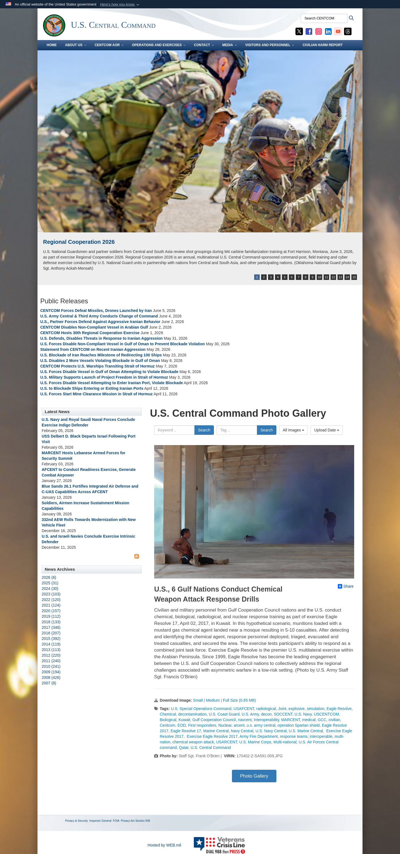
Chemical (168, 714)
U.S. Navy (303, 714)
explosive (297, 708)
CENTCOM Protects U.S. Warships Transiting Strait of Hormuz (97, 366)
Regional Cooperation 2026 (79, 242)
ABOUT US (75, 45)
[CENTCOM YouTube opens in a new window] (338, 31)
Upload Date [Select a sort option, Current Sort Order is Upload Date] (326, 430)
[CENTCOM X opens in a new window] (299, 31)
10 (319, 277)
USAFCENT (244, 708)
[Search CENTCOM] (324, 18)
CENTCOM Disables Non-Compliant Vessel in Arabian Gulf (94, 327)
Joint (282, 708)
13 (340, 277)
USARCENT (226, 742)
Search (204, 430)
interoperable (321, 736)
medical (309, 720)
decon (266, 714)
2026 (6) (49, 577)
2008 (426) (51, 677)
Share (346, 586)
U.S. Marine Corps (255, 742)
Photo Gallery (254, 776)
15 (354, 277)
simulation (315, 708)
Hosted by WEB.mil (164, 845)
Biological (168, 720)
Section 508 (142, 820)
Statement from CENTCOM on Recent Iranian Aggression (93, 349)
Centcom (167, 725)
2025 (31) (50, 583)
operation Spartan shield (299, 725)
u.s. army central (261, 725)
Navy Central (242, 731)
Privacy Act (127, 820)
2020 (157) (51, 611)
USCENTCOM (326, 714)
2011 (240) (51, 661)
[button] (120, 4)
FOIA (116, 820)
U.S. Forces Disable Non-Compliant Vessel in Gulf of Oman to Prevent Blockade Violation (122, 344)
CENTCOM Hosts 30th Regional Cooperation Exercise (89, 333)
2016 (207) (51, 633)
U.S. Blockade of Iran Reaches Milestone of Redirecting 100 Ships (101, 355)
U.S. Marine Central (306, 731)
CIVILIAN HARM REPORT (322, 45)
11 (326, 277)
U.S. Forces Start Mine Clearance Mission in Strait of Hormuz (96, 394)
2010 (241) (51, 666)
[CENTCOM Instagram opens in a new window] (318, 31)
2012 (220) (51, 655)
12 (333, 277)
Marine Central (216, 731)
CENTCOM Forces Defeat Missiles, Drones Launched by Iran (96, 310)
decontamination (192, 714)
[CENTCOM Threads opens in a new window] (347, 31)
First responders (202, 725)
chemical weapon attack (193, 742)
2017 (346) (51, 627)
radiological (266, 708)
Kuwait (184, 720)
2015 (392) (51, 638)
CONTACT (204, 45)
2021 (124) (51, 605)
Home (52, 45)
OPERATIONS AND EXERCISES (159, 45)
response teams (294, 736)
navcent (245, 720)
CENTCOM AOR (109, 45)
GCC (322, 720)
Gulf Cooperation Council (214, 720)
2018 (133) (51, 622)
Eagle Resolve (338, 708)
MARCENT (290, 720)
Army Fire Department (258, 736)
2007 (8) (49, 683)
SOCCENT (283, 714)
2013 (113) (51, 649)
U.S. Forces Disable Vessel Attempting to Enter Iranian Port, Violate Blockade (111, 383)
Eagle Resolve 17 (186, 731)
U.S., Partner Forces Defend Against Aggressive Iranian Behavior (100, 321)
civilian (334, 720)
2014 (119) (51, 644)
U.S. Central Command (211, 747)
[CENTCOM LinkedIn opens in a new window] (328, 31)
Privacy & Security (76, 820)
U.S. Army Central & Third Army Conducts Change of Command (99, 316)
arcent (239, 725)
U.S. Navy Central (271, 731)
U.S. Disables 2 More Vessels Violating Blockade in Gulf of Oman (100, 360)
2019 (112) (51, 616)
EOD (182, 725)
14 (347, 277)
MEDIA (229, 45)
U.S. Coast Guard (224, 714)
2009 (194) (51, 672)
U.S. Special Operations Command (201, 708)
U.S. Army (250, 714)
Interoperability (266, 720)
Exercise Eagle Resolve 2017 (212, 736)
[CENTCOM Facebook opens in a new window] (308, 31)
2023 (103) (51, 594)
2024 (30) (50, 588)
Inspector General (100, 820)
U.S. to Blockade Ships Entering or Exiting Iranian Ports (91, 388)
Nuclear (224, 725)
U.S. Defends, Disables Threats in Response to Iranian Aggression (102, 338)
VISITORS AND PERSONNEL (269, 45)
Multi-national (284, 742)
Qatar (183, 747)
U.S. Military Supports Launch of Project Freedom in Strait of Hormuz (104, 377)
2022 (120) (51, 599)
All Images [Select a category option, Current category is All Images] (293, 430)
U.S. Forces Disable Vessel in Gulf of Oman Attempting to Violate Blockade (109, 371)
